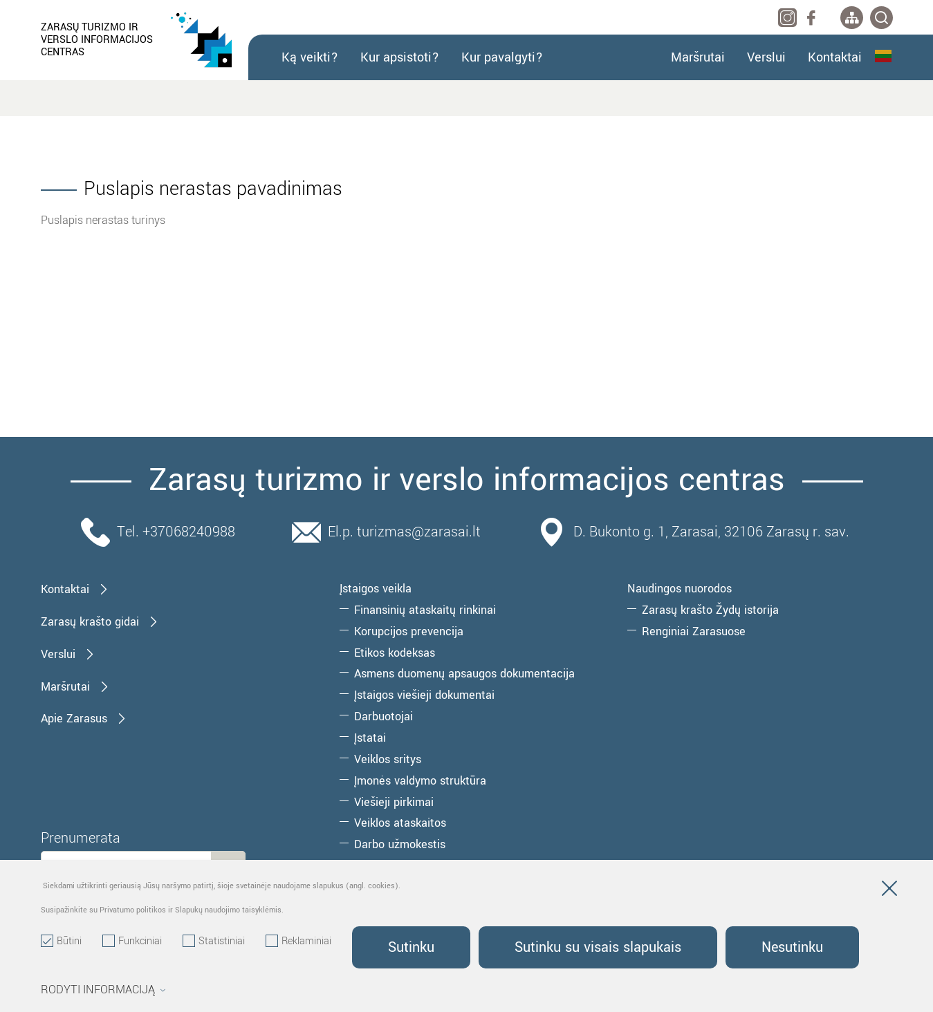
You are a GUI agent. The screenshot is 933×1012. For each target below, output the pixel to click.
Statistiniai (214, 941)
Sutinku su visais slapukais (598, 947)
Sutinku (411, 947)
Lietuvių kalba (883, 56)
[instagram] (787, 17)
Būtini (61, 941)
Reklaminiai (298, 941)
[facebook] (811, 17)
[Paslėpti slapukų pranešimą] (889, 891)
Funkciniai (132, 941)
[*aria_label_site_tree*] (851, 17)
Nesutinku (792, 947)
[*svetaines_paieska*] (881, 17)
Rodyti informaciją (103, 989)
